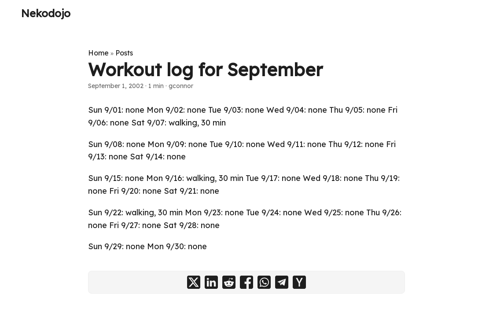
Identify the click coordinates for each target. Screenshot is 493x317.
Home (98, 52)
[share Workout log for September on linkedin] (211, 282)
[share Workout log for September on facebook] (246, 282)
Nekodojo (45, 13)
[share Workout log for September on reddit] (228, 282)
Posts (124, 52)
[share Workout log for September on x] (193, 282)
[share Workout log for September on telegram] (281, 282)
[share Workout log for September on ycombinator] (299, 282)
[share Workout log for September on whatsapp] (264, 282)
